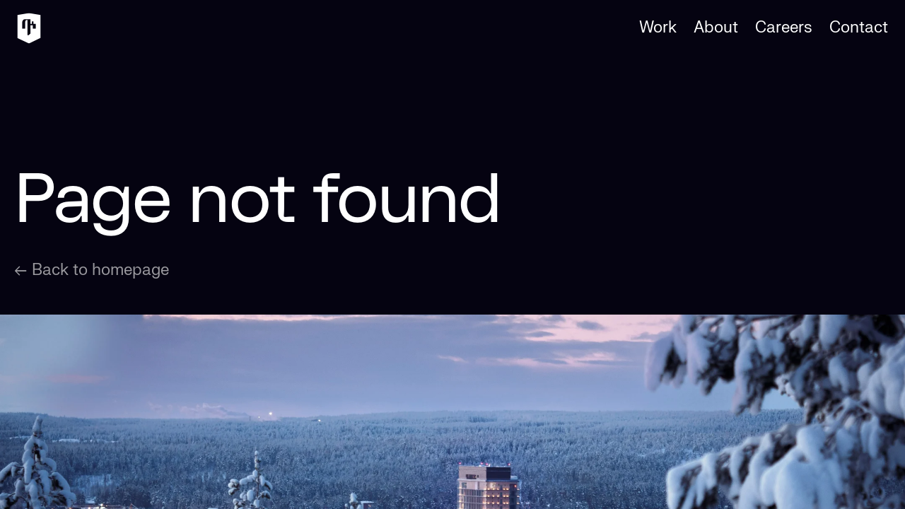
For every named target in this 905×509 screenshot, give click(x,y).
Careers (783, 28)
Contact (858, 28)
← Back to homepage (91, 270)
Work (658, 28)
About (716, 28)
